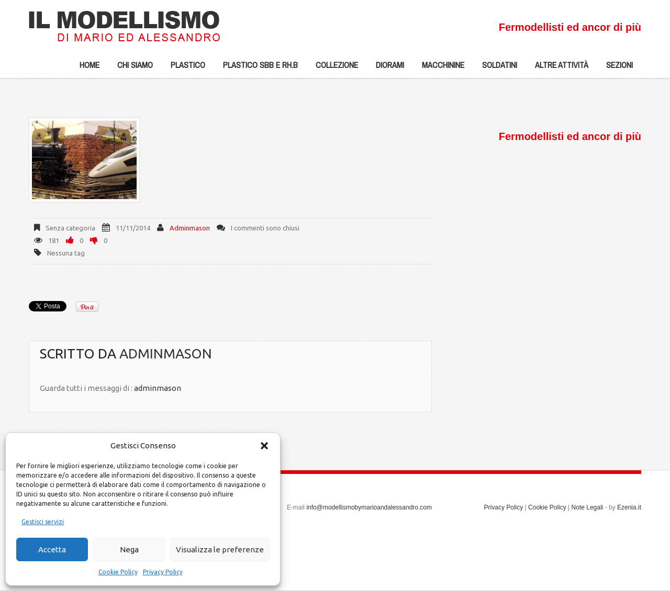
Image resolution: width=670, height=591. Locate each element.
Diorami (385, 68)
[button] (264, 446)
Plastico (183, 68)
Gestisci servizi (42, 521)
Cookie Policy (118, 572)
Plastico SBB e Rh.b (256, 68)
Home (89, 65)
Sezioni (615, 68)
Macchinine (439, 68)
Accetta (52, 549)
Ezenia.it (629, 507)
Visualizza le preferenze (220, 549)
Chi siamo (131, 68)
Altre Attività (557, 68)
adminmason (190, 227)
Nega (129, 549)
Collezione (332, 68)
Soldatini (495, 68)
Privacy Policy (163, 572)
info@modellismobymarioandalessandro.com (369, 507)
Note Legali (588, 507)
